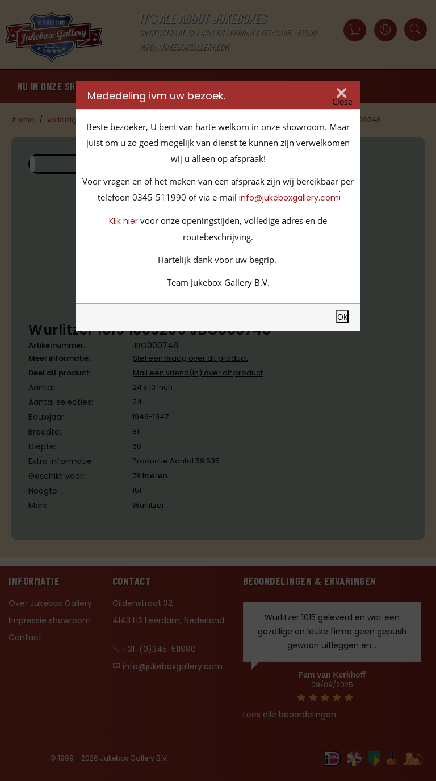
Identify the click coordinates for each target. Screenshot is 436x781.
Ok (342, 316)
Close (342, 101)
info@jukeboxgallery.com (289, 197)
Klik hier (123, 221)
